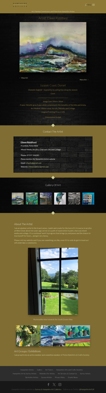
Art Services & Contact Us (67, 373)
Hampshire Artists (27, 370)
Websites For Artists (47, 373)
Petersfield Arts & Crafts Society (76, 355)
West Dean (20, 231)
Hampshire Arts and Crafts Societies (69, 370)
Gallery (39, 370)
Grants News (73, 377)
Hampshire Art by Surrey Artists (24, 373)
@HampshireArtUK (86, 389)
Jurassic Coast (48, 85)
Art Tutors (49, 370)
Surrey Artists (85, 373)
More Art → (84, 80)
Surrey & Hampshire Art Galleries (48, 389)
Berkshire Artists (31, 377)
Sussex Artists (46, 377)
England (39, 90)
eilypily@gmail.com (33, 163)
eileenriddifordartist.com (38, 167)
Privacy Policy (60, 377)
